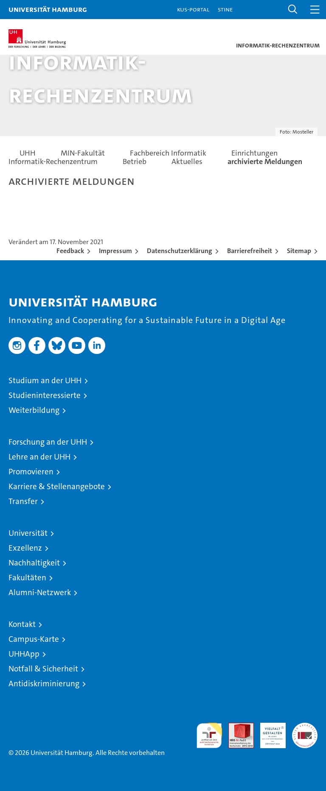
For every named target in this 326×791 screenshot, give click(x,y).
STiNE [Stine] (225, 9)
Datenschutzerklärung (179, 250)
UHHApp (23, 654)
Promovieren (30, 471)
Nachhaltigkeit (34, 562)
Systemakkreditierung (305, 727)
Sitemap (299, 250)
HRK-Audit (268, 732)
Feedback (70, 250)
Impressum (115, 250)
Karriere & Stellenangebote (56, 486)
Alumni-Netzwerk (39, 592)
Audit (236, 727)
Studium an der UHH (45, 380)
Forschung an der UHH (47, 442)
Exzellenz (25, 548)
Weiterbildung (33, 410)
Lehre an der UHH (39, 456)
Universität (28, 533)
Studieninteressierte (44, 395)
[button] (293, 9)
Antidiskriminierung (43, 683)
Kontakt (22, 624)
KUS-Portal (193, 9)
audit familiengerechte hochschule (209, 735)
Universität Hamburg (47, 9)
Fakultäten (27, 577)
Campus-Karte (33, 639)
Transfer (23, 501)
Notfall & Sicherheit (43, 668)
